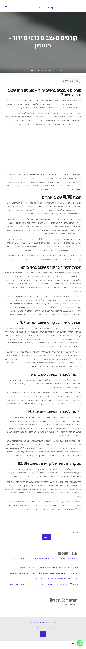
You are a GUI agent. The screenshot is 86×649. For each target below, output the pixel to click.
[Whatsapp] (80, 643)
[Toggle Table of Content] (76, 81)
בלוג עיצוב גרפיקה (53, 70)
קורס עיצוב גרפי (44, 7)
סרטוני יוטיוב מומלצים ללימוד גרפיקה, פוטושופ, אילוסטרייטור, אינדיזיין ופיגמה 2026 (46, 568)
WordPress (43, 630)
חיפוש (75, 532)
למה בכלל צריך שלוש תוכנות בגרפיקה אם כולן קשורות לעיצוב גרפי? (52, 582)
